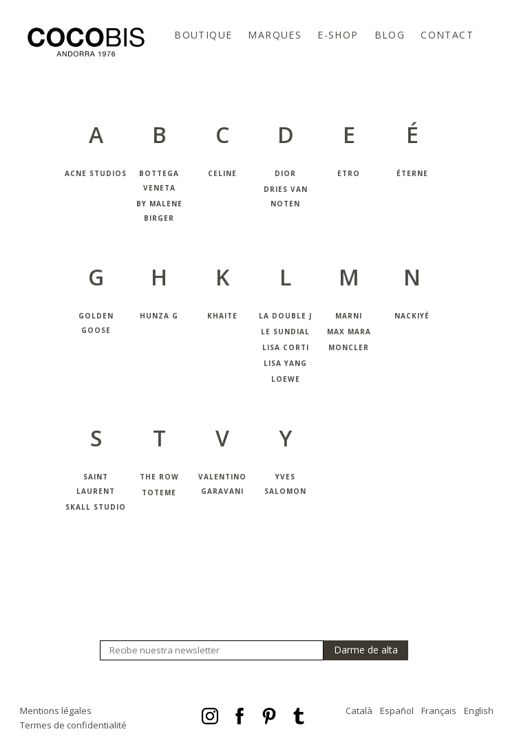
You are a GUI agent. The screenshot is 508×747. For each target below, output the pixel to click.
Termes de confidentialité (73, 725)
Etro (348, 173)
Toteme (159, 492)
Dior (285, 173)
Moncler (348, 347)
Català (359, 710)
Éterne (412, 173)
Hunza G (159, 316)
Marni (348, 316)
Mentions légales (56, 710)
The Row (159, 476)
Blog (389, 34)
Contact (447, 34)
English (479, 710)
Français (438, 710)
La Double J (285, 316)
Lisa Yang (285, 363)
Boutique (203, 34)
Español (397, 710)
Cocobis (86, 42)
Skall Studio (95, 507)
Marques (274, 34)
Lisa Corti (285, 347)
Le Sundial (285, 331)
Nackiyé (412, 316)
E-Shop (337, 34)
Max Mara (349, 331)
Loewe (285, 379)
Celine (222, 173)
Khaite (222, 316)
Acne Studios (96, 173)
